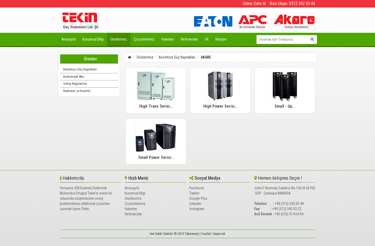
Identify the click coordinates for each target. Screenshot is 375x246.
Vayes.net (219, 234)
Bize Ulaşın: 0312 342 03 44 (292, 3)
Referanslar (189, 39)
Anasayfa (68, 39)
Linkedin (195, 204)
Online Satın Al (254, 3)
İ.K (207, 39)
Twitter (194, 193)
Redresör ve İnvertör (77, 91)
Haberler (167, 39)
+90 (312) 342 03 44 (289, 204)
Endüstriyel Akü (73, 77)
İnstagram (196, 209)
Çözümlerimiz (144, 39)
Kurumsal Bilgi (93, 39)
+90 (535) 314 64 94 (288, 214)
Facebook (196, 188)
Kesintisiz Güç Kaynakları (80, 69)
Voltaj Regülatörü (75, 84)
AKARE (206, 57)
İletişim (221, 39)
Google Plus (198, 198)
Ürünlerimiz (118, 39)
